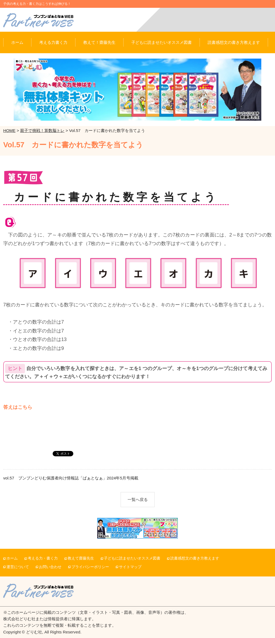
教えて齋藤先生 (81, 558)
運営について (17, 567)
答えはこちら (17, 407)
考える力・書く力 (43, 558)
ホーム (12, 558)
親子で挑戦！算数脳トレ (42, 130)
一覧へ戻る (138, 499)
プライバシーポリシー (90, 567)
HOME (9, 130)
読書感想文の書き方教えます (194, 558)
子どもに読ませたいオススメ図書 (132, 558)
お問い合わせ (50, 567)
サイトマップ (130, 567)
